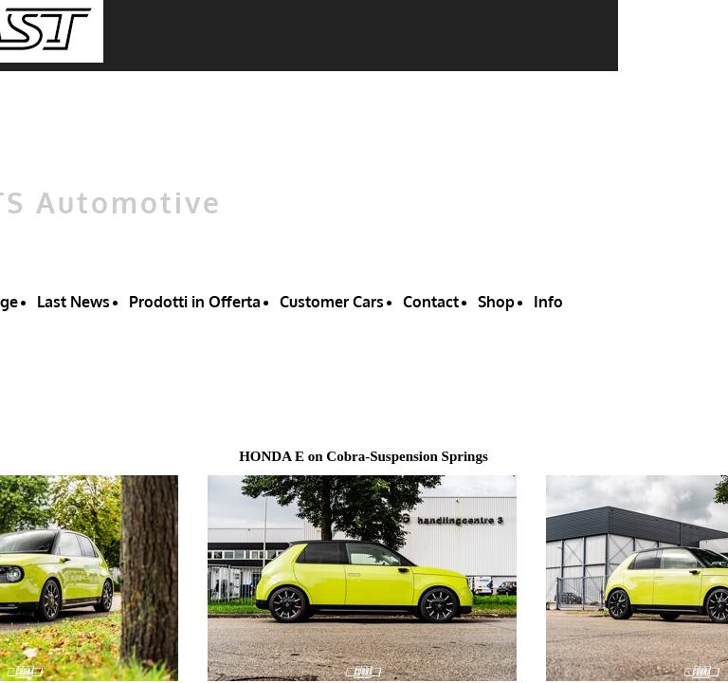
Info (548, 301)
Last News (73, 301)
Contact (431, 301)
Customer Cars (332, 301)
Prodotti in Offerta (195, 301)
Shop (496, 301)
